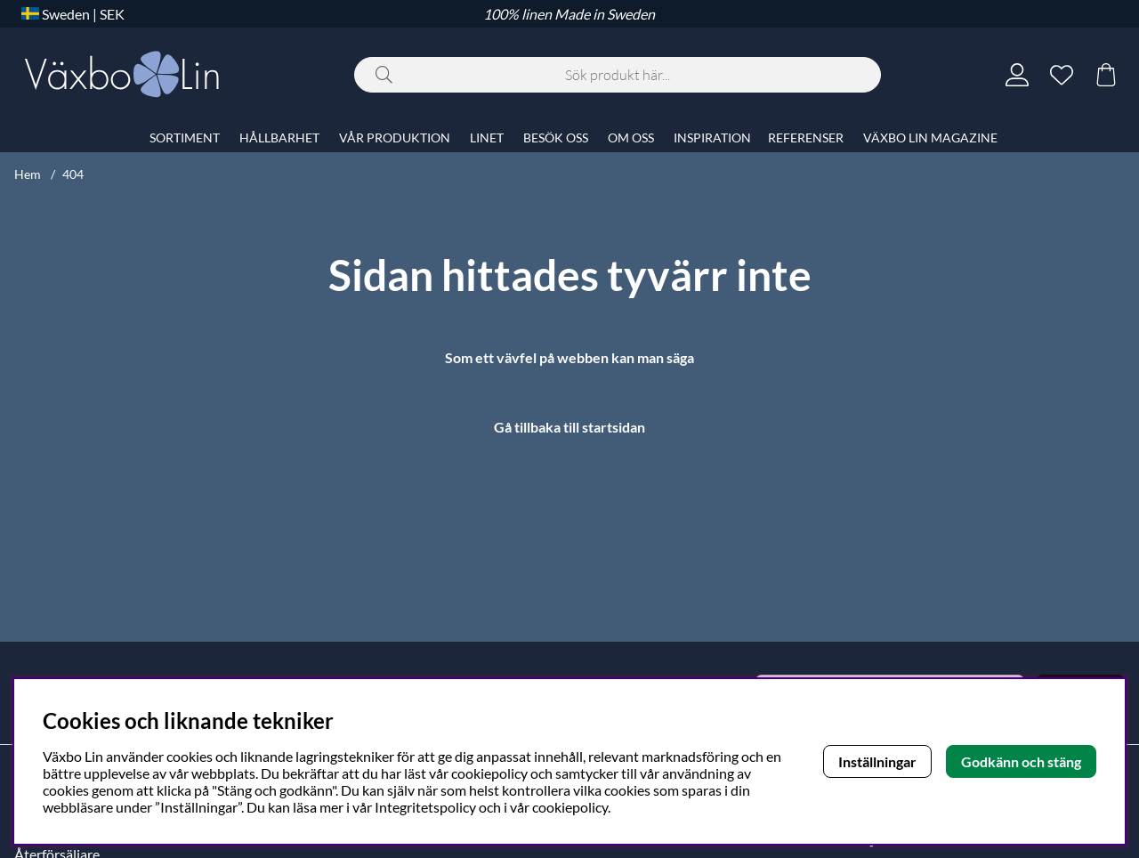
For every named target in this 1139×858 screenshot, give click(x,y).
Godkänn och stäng (1021, 761)
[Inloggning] (1017, 74)
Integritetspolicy (425, 806)
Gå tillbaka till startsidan (569, 426)
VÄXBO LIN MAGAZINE (930, 137)
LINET (487, 137)
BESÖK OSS (555, 137)
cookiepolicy (570, 806)
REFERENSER (806, 137)
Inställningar (877, 761)
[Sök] (617, 75)
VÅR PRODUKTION (394, 137)
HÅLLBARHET (279, 137)
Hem (27, 174)
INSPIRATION (712, 137)
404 (73, 174)
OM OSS (631, 137)
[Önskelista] (1061, 74)
